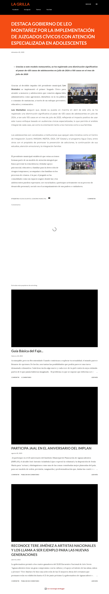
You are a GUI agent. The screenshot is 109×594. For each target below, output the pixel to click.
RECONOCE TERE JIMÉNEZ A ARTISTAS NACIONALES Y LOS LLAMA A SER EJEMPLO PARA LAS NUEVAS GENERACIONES (53, 550)
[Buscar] (88, 4)
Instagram (26, 9)
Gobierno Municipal (39, 198)
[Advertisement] (54, 268)
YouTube (48, 9)
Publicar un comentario (30, 474)
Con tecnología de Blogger (55, 589)
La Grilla (20, 4)
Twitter (37, 9)
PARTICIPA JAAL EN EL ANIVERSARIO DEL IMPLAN (51, 448)
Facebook (14, 9)
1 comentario (26, 377)
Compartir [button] (91, 198)
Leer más (95, 377)
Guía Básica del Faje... (27, 351)
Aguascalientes (25, 198)
